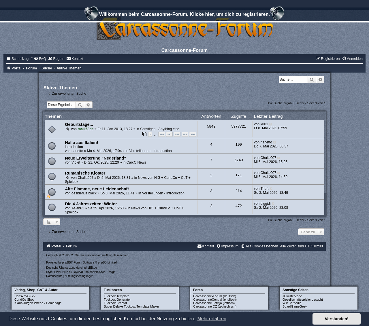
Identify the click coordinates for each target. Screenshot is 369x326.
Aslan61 (77, 208)
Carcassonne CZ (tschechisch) (214, 306)
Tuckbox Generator (117, 299)
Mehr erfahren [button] (211, 318)
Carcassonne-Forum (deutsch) (214, 296)
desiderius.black (84, 193)
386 (161, 134)
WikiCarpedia (292, 303)
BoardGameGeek (295, 306)
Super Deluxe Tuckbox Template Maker (131, 306)
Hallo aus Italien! (81, 142)
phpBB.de (90, 267)
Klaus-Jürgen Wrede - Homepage (38, 303)
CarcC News (136, 162)
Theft (265, 189)
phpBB (66, 262)
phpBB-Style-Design (102, 272)
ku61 (264, 124)
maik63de (85, 129)
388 (177, 134)
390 (192, 134)
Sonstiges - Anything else (159, 129)
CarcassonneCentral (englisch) (215, 299)
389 (185, 134)
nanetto (77, 151)
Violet (75, 162)
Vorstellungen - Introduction (150, 151)
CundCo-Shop (24, 299)
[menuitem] (40, 59)
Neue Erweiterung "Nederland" (95, 158)
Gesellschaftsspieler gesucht (303, 299)
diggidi (266, 204)
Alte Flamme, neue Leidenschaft (97, 189)
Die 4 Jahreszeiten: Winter (91, 204)
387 (169, 134)
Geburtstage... (79, 124)
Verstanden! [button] (337, 318)
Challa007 (268, 158)
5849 (211, 126)
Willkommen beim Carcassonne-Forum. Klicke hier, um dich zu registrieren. (184, 14)
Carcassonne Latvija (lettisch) (214, 303)
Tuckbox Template (116, 296)
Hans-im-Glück (24, 296)
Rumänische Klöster (85, 173)
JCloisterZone (292, 296)
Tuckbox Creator (115, 303)
